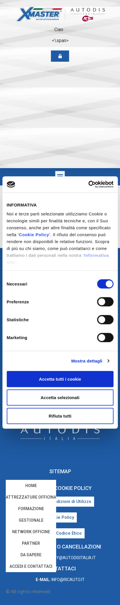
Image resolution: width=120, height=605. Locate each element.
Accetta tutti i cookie (60, 378)
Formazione (31, 508)
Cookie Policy (34, 234)
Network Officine (31, 531)
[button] (60, 176)
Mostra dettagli (86, 360)
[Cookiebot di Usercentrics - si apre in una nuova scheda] (88, 184)
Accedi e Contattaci (30, 566)
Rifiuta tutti (60, 415)
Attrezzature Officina (31, 497)
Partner (31, 543)
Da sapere (30, 555)
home (31, 485)
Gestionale (31, 520)
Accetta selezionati (60, 397)
